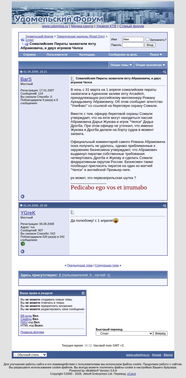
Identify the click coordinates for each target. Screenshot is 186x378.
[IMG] (24, 322)
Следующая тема (107, 265)
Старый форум (131, 26)
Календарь (87, 54)
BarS (26, 79)
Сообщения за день (123, 54)
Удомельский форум (39, 36)
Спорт (30, 39)
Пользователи (57, 54)
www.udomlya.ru (55, 26)
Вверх (168, 354)
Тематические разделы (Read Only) (81, 36)
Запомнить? (156, 39)
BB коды (26, 315)
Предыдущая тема (80, 265)
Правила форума (32, 332)
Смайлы (26, 319)
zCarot (131, 373)
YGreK (28, 213)
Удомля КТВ (106, 26)
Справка (29, 54)
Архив (156, 354)
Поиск (154, 54)
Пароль (116, 44)
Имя (114, 39)
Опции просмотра (149, 65)
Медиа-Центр (82, 26)
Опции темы (119, 65)
